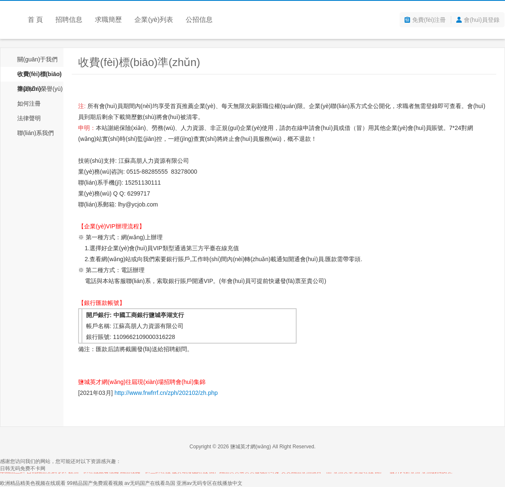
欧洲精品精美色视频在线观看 (33, 483)
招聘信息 (68, 19)
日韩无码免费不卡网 (22, 468)
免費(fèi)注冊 (429, 19)
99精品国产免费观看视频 (95, 483)
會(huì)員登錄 (482, 19)
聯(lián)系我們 (35, 133)
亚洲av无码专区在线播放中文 (209, 483)
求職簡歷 (108, 19)
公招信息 (199, 19)
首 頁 (35, 19)
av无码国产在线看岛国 (149, 483)
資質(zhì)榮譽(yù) (40, 88)
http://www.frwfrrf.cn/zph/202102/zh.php (166, 392)
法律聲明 (29, 118)
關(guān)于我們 (37, 59)
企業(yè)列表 (153, 19)
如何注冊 (29, 103)
